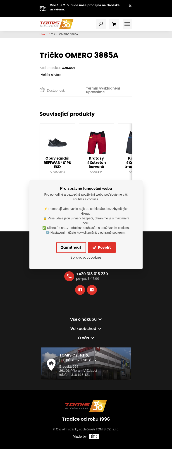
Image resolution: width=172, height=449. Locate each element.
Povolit (102, 247)
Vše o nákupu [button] (83, 319)
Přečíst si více (50, 75)
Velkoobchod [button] (83, 329)
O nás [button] (83, 338)
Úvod (43, 34)
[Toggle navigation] (101, 24)
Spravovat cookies (86, 258)
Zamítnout (71, 247)
